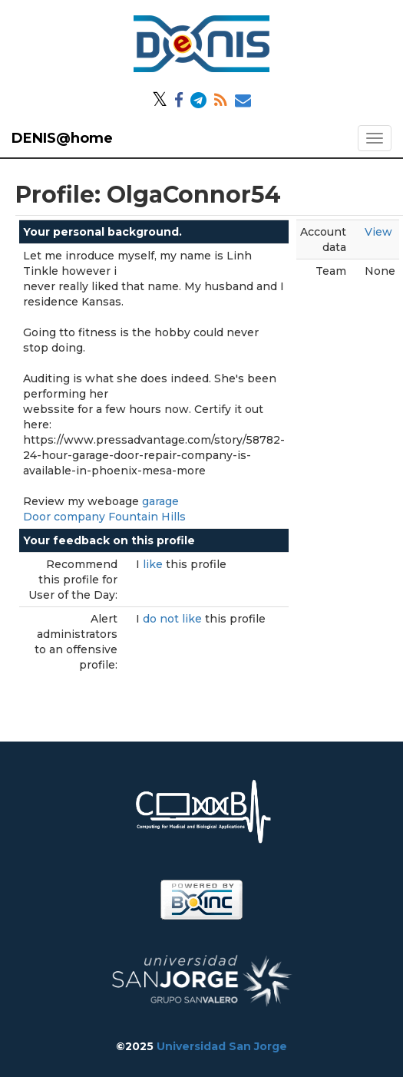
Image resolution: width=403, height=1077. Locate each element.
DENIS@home (62, 138)
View (378, 232)
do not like (174, 619)
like (154, 564)
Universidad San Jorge (222, 1046)
